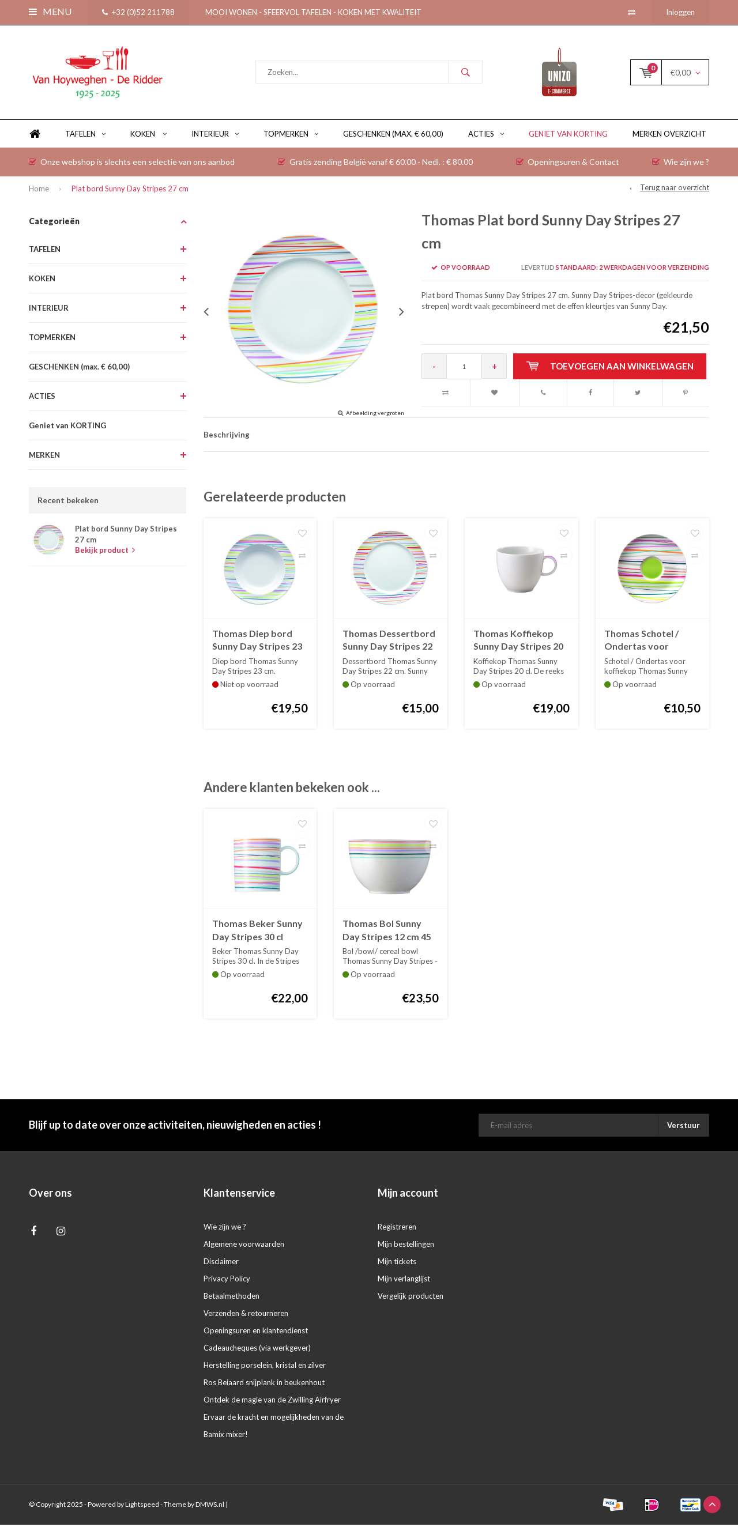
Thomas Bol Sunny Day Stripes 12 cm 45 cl (386, 933)
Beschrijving (227, 437)
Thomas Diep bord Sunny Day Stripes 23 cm (257, 642)
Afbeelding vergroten (375, 415)
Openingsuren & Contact (567, 164)
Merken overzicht (669, 136)
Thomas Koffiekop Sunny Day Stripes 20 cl (518, 642)
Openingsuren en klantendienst (256, 1332)
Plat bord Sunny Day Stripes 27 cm (130, 190)
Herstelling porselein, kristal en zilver (265, 1367)
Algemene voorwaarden (244, 1246)
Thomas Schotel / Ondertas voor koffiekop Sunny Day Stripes (648, 642)
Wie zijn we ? (680, 164)
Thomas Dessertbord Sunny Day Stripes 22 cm (388, 642)
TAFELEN (85, 136)
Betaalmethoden (231, 1298)
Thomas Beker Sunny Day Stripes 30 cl (257, 932)
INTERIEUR (215, 136)
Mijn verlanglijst (404, 1280)
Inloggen (680, 12)
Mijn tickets (397, 1263)
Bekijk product (105, 552)
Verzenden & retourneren (246, 1315)
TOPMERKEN (290, 136)
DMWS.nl (209, 1506)
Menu (50, 11)
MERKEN (44, 457)
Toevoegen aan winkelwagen (610, 368)
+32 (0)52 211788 (138, 12)
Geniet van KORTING (568, 136)
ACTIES (486, 136)
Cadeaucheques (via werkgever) (257, 1350)
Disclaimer (221, 1263)
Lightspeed (142, 1506)
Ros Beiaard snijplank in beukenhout (264, 1384)
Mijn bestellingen (406, 1246)
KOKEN (148, 136)
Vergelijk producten (410, 1298)
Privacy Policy (227, 1280)
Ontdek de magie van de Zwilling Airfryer (272, 1402)
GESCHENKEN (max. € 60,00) (393, 136)
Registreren (397, 1229)
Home (34, 136)
